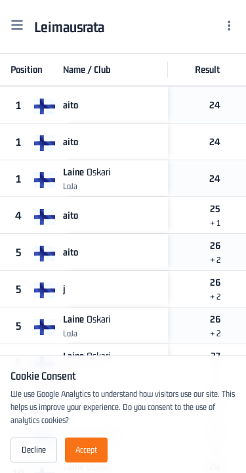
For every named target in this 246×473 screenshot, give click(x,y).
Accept (86, 450)
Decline (34, 450)
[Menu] (229, 27)
